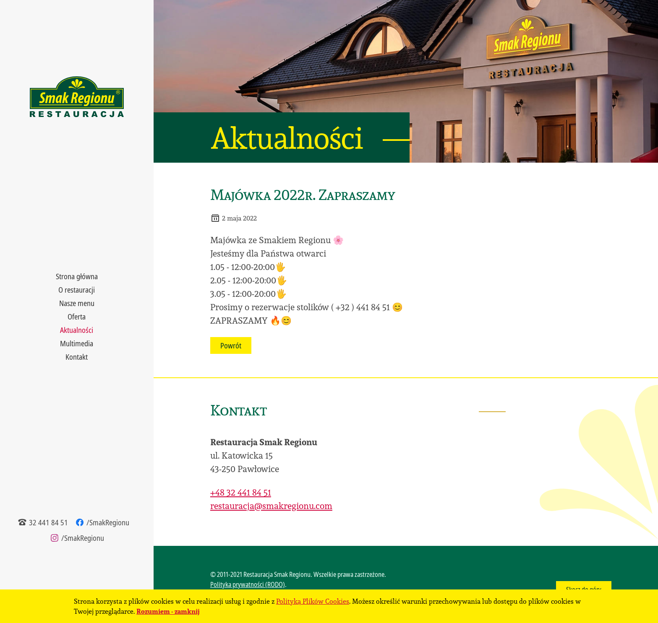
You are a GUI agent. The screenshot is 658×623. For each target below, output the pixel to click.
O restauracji (76, 290)
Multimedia (76, 343)
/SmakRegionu (102, 522)
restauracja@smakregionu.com (271, 505)
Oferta (77, 317)
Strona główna (77, 276)
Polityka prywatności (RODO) (247, 584)
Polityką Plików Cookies (312, 601)
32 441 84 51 (42, 522)
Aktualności (76, 330)
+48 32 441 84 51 (240, 492)
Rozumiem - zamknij (168, 611)
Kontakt (76, 357)
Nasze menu (76, 303)
